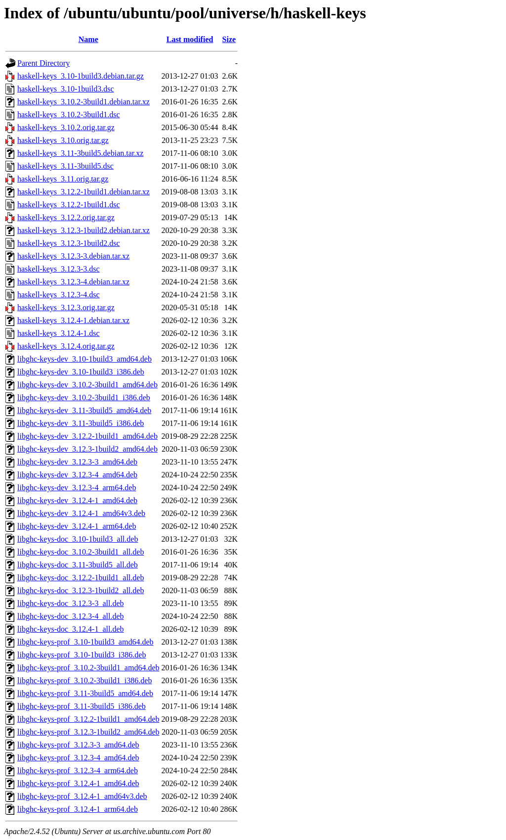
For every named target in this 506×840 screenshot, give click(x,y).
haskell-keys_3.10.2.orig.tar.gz (66, 127)
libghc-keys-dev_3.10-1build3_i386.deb (80, 372)
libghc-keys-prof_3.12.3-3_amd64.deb (78, 745)
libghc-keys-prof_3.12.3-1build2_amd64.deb (88, 732)
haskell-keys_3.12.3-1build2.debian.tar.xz (83, 230)
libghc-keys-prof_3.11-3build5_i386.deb (81, 706)
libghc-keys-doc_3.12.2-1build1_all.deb (80, 577)
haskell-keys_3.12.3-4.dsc (58, 294)
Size (229, 39)
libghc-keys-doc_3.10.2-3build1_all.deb (80, 552)
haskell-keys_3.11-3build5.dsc (65, 166)
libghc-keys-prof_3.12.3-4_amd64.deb (78, 757)
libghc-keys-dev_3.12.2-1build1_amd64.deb (87, 436)
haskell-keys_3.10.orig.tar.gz (63, 140)
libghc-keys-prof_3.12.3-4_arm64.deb (77, 770)
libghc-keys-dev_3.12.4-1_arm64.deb (76, 526)
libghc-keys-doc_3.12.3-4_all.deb (70, 616)
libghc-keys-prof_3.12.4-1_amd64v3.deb (82, 796)
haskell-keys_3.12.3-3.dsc (58, 269)
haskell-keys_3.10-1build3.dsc (65, 89)
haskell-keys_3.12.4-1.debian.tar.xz (73, 320)
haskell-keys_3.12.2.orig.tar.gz (66, 217)
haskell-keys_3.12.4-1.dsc (58, 333)
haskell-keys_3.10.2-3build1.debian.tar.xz (83, 101)
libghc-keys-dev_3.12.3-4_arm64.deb (76, 487)
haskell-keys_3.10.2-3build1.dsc (68, 114)
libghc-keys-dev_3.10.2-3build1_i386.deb (83, 397)
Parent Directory (43, 63)
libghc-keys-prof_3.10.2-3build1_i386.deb (84, 680)
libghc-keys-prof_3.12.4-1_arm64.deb (77, 809)
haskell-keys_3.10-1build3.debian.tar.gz (80, 76)
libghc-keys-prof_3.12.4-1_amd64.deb (78, 783)
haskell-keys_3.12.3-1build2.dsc (68, 243)
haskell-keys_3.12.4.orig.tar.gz (66, 346)
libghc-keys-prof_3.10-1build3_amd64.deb (85, 642)
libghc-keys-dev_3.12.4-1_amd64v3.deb (81, 513)
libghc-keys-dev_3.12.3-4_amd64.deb (77, 474)
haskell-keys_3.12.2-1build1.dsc (68, 204)
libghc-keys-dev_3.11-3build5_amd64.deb (84, 410)
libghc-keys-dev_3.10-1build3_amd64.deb (84, 359)
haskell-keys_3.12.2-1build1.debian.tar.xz (83, 191)
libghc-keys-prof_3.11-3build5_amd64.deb (85, 693)
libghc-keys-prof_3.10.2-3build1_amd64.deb (88, 667)
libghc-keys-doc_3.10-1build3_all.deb (77, 539)
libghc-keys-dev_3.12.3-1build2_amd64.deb (87, 449)
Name (88, 39)
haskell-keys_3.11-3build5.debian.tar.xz (80, 153)
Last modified (190, 39)
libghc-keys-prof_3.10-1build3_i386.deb (81, 655)
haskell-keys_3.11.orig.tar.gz (62, 179)
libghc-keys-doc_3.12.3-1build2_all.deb (80, 590)
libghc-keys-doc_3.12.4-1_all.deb (70, 629)
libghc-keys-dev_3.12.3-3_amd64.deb (77, 462)
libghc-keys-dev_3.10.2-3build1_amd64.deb (87, 384)
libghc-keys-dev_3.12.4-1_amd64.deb (77, 500)
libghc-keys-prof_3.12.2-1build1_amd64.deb (88, 719)
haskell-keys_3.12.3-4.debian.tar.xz (73, 282)
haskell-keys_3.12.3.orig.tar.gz (66, 307)
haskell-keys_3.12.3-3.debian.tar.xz (73, 256)
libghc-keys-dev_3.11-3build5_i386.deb (80, 423)
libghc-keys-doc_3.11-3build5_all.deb (77, 564)
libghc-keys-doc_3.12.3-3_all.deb (70, 603)
